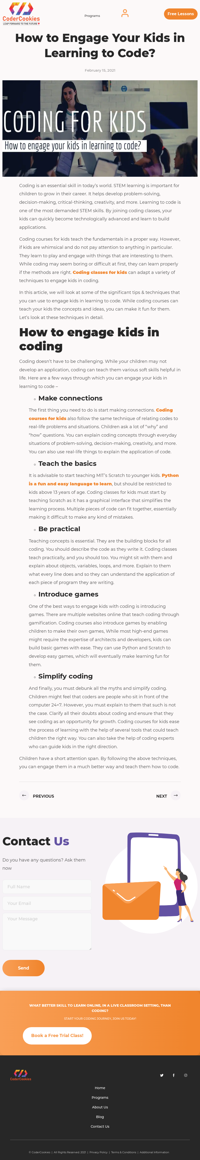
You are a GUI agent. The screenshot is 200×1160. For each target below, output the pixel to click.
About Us (100, 1107)
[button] (181, 14)
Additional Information (154, 1152)
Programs (92, 16)
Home (100, 1088)
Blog (100, 1117)
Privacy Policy (99, 1152)
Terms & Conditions (123, 1152)
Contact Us (100, 1126)
